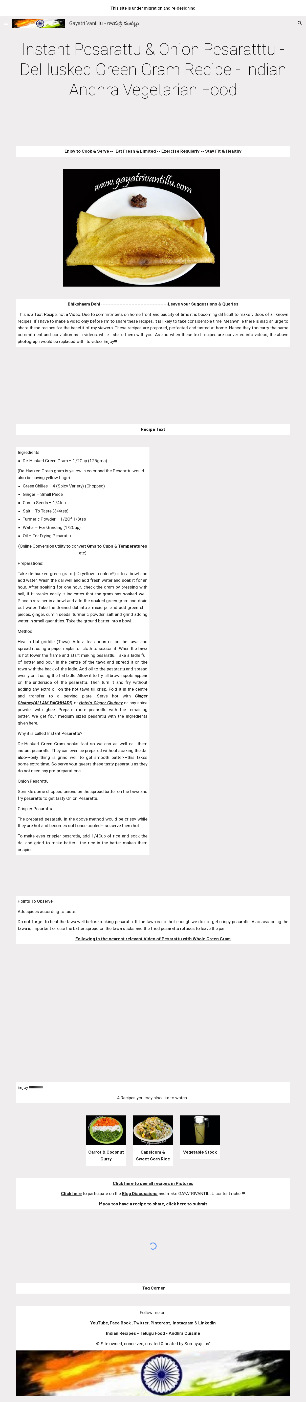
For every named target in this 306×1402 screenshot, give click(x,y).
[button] (6, 23)
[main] (153, 69)
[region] (153, 8)
